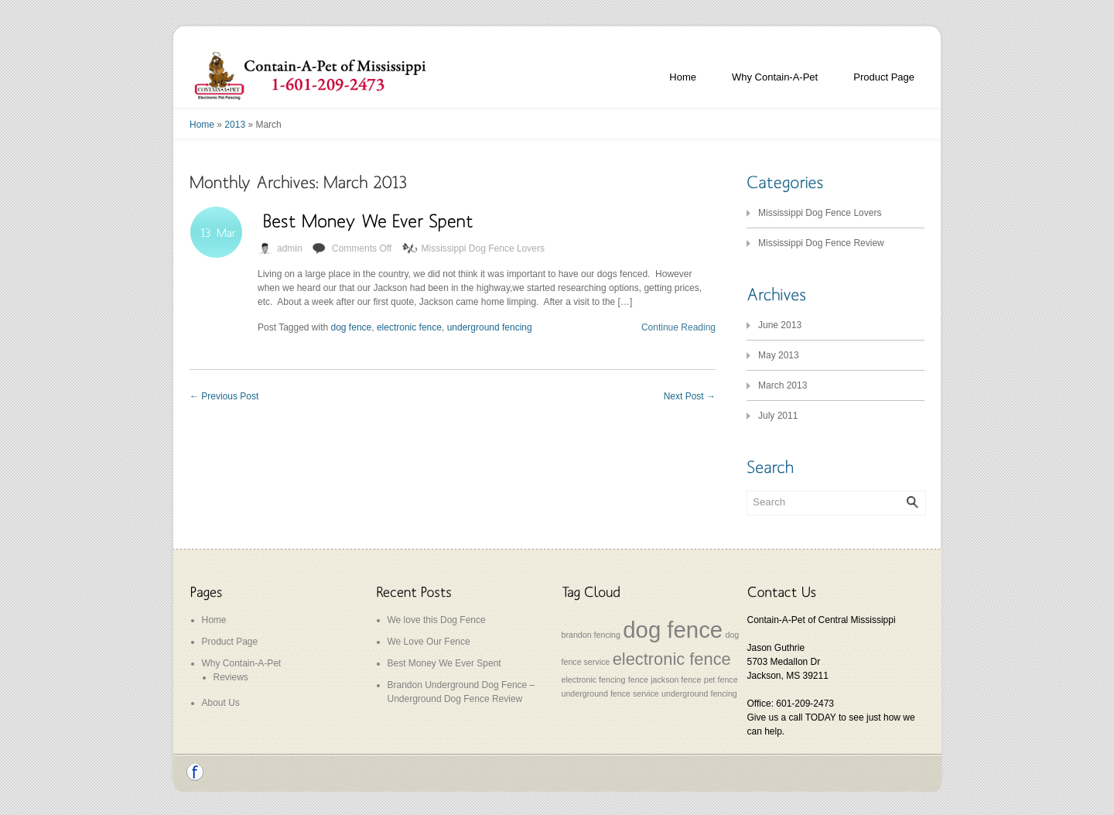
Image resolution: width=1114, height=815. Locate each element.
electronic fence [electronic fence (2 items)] (672, 659)
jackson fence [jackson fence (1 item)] (676, 679)
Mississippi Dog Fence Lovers (483, 248)
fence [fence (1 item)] (638, 679)
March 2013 (782, 385)
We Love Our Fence (429, 641)
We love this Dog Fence (437, 620)
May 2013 (778, 355)
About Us (221, 702)
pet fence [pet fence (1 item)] (721, 679)
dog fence (351, 327)
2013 (234, 124)
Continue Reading (678, 327)
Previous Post (224, 396)
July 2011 (778, 415)
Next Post (690, 396)
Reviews (231, 677)
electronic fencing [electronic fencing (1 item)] (594, 679)
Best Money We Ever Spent (444, 663)
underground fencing (489, 327)
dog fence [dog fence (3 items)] (673, 629)
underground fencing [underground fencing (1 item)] (699, 693)
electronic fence (409, 327)
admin (289, 248)
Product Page (883, 77)
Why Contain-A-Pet (775, 77)
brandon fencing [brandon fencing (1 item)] (591, 634)
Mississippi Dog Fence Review (821, 243)
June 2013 (779, 325)
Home (682, 77)
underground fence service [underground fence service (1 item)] (610, 693)
